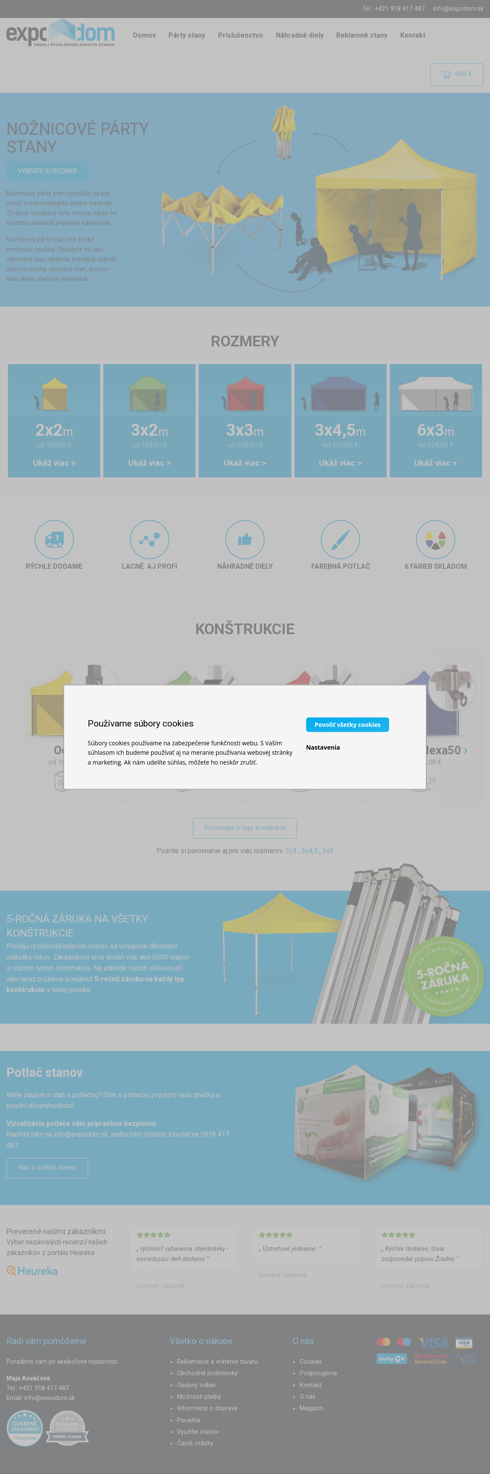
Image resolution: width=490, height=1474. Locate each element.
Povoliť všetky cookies (348, 724)
